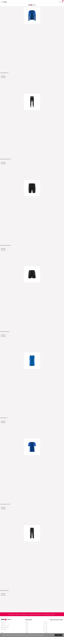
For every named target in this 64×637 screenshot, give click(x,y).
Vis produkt (3, 77)
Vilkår (2, 632)
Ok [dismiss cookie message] (58, 635)
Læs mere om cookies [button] (38, 635)
